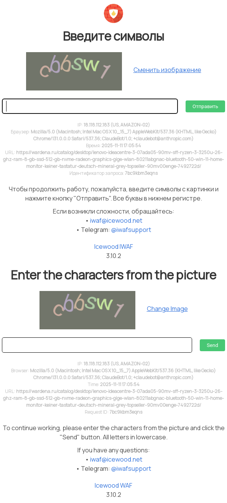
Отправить (205, 106)
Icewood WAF (113, 485)
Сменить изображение (167, 70)
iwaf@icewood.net (116, 220)
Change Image (167, 308)
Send (212, 345)
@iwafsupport (131, 229)
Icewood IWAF (113, 246)
